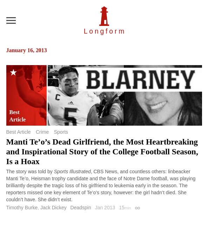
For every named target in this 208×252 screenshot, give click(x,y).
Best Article (18, 132)
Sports (61, 132)
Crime (42, 132)
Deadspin (81, 207)
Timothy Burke (22, 207)
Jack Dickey (53, 207)
